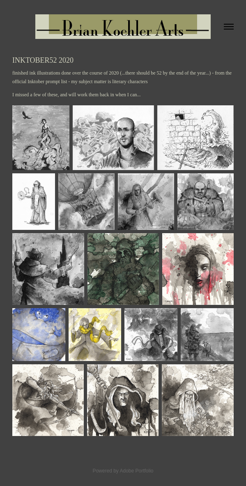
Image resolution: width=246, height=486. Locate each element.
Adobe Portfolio (136, 471)
